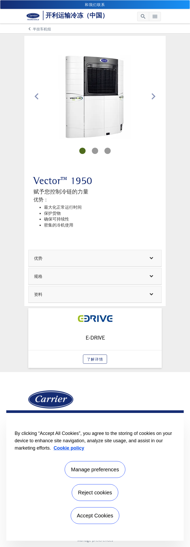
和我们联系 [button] (95, 4)
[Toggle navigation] (143, 16)
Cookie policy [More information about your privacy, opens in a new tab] (69, 448)
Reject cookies (95, 492)
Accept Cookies (95, 515)
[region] (95, 475)
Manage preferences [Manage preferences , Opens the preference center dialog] (95, 469)
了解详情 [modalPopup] (95, 359)
